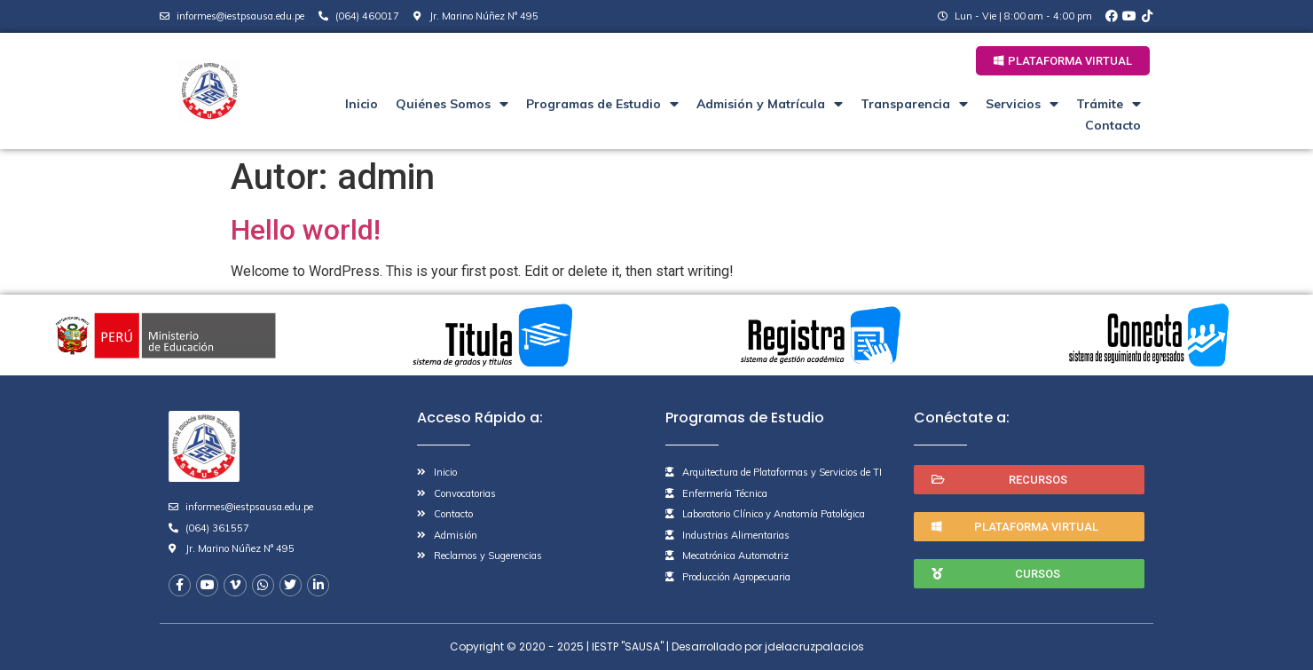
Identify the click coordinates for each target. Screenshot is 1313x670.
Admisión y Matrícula (769, 103)
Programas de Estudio (602, 103)
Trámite (1108, 103)
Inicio (361, 104)
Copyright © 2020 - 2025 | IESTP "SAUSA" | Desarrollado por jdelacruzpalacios (657, 646)
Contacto (1113, 125)
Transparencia (914, 103)
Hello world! (306, 230)
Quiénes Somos (452, 103)
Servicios (1022, 103)
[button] (1063, 60)
